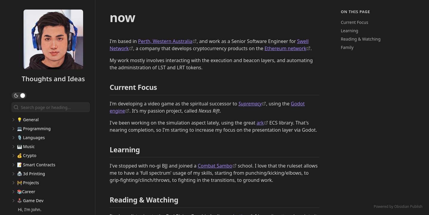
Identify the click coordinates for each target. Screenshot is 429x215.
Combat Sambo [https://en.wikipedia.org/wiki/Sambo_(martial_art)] (215, 165)
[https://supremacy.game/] (252, 103)
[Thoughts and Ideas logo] (53, 40)
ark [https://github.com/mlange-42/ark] (260, 122)
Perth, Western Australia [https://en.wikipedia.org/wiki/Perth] (165, 41)
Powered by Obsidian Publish (398, 206)
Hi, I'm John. (29, 209)
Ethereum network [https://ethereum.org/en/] (285, 48)
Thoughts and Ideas (53, 78)
